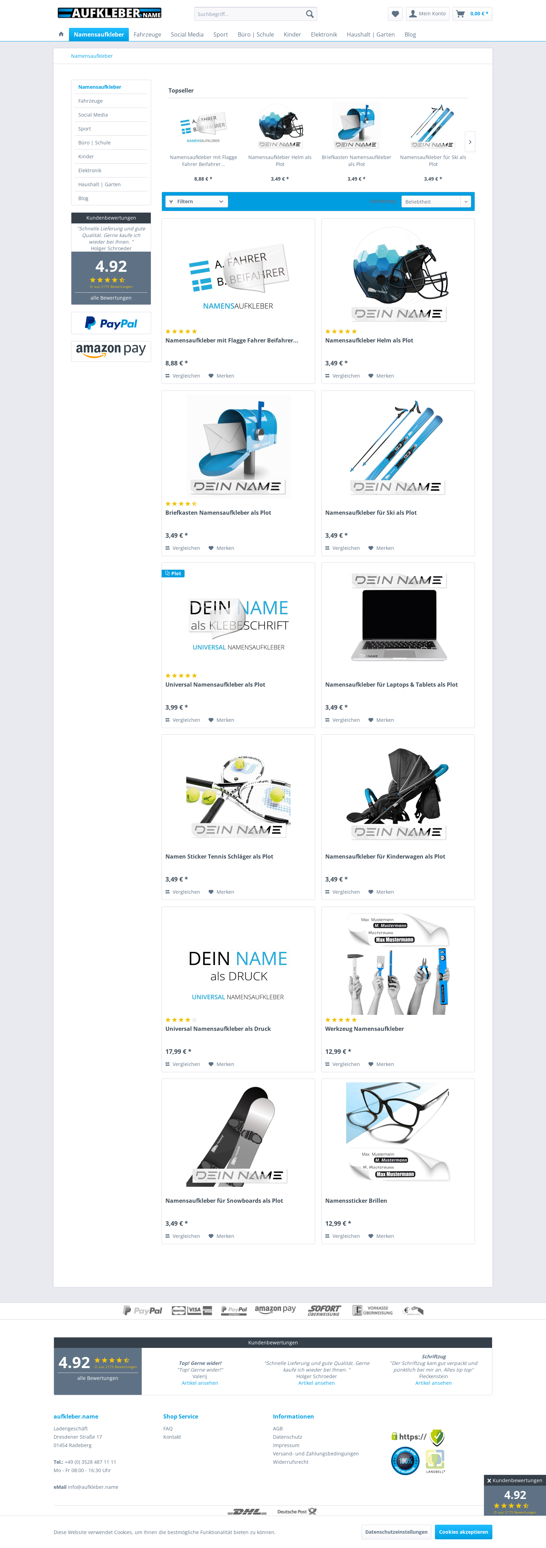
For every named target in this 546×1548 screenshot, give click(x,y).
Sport (84, 128)
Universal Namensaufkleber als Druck (218, 1029)
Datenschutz (287, 1437)
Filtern (181, 201)
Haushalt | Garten (99, 184)
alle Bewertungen (111, 295)
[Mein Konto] (428, 14)
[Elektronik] (324, 34)
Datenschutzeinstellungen (396, 1532)
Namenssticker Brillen (356, 1201)
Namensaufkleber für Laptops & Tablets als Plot (391, 684)
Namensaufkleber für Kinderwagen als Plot (385, 856)
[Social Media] (187, 34)
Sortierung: (383, 201)
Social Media (93, 114)
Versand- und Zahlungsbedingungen (316, 1453)
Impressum (286, 1445)
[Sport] (221, 34)
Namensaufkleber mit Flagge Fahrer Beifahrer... (203, 160)
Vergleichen (182, 375)
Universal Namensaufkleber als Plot (215, 684)
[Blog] (410, 34)
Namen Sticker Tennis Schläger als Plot (219, 856)
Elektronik (89, 170)
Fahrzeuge (90, 100)
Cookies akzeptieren (463, 1532)
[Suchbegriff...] (255, 14)
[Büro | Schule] (256, 34)
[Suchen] (310, 14)
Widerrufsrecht (291, 1462)
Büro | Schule (94, 142)
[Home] (61, 34)
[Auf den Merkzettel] (221, 376)
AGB (278, 1428)
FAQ (168, 1428)
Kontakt (172, 1437)
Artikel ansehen (200, 1383)
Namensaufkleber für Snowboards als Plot (224, 1201)
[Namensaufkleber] (99, 34)
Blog (83, 198)
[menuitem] (255, 14)
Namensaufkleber (99, 87)
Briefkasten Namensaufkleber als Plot (356, 160)
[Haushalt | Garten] (371, 34)
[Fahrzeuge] (147, 34)
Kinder (86, 156)
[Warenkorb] (472, 14)
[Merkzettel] (395, 14)
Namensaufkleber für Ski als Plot (433, 160)
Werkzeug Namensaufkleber (364, 1029)
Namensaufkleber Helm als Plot (280, 160)
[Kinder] (292, 34)
